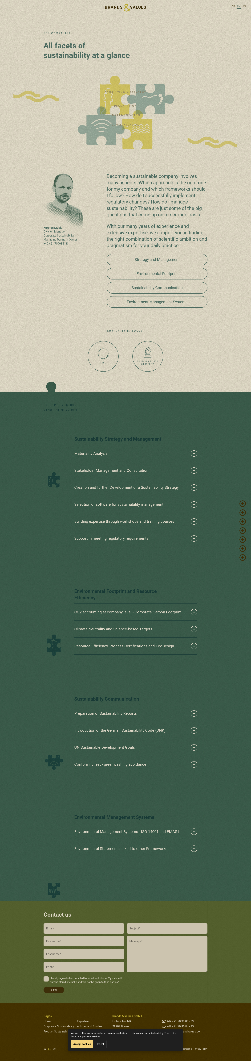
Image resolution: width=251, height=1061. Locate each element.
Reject (100, 1044)
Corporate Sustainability (59, 1026)
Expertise (83, 1021)
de (233, 6)
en (239, 6)
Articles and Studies (89, 1026)
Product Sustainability (57, 1031)
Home (47, 1021)
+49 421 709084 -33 (56, 243)
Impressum (186, 1049)
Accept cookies (82, 1044)
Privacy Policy (200, 1049)
